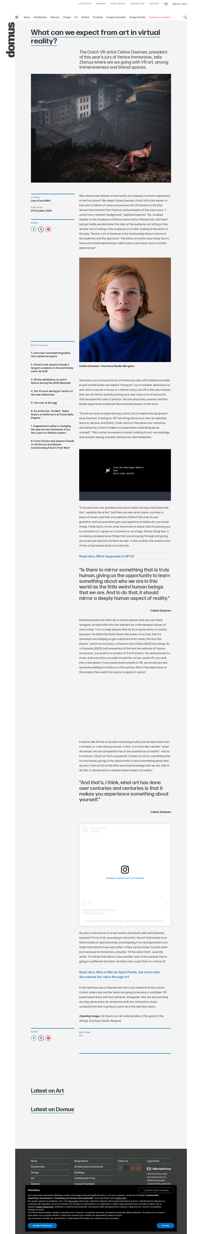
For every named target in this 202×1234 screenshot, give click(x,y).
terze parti (73, 1201)
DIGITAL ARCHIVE (117, 4)
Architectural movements (88, 1166)
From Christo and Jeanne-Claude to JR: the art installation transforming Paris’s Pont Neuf (52, 444)
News (27, 17)
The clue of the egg (45, 402)
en (166, 4)
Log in (184, 4)
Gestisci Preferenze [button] (42, 1225)
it (162, 4)
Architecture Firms (84, 1178)
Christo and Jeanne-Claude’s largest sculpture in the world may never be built (52, 368)
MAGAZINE (100, 4)
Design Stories (137, 17)
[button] (156, 1190)
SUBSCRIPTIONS (137, 4)
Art (76, 17)
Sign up (175, 4)
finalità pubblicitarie (45, 1207)
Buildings (79, 1172)
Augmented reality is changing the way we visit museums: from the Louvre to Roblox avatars (51, 429)
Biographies (81, 1161)
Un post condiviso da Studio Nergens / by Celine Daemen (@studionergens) (125, 921)
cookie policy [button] (121, 1198)
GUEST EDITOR (85, 4)
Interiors (55, 17)
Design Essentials (116, 17)
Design (67, 17)
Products (98, 17)
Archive (85, 17)
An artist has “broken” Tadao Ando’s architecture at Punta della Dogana (52, 414)
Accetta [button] (165, 1225)
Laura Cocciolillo (40, 200)
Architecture (40, 17)
